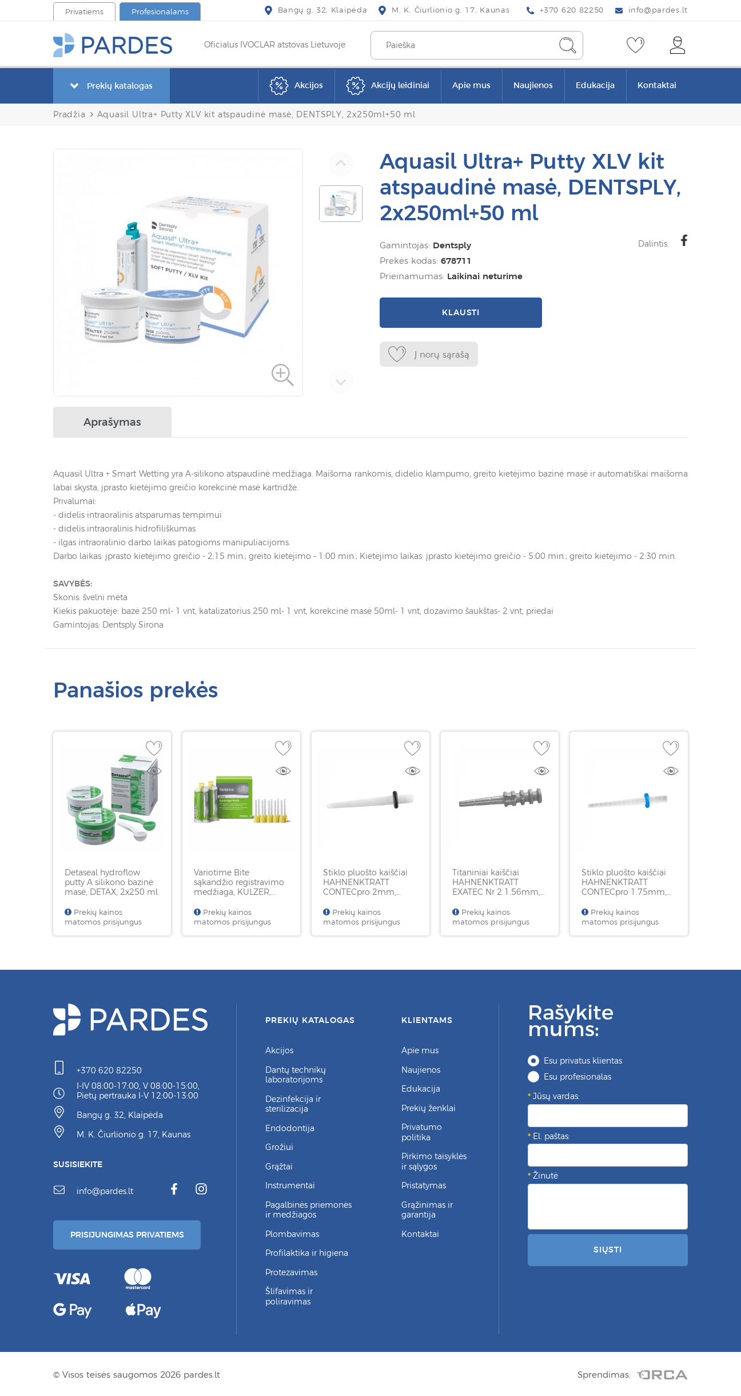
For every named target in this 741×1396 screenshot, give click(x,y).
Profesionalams (160, 11)
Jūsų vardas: (556, 1093)
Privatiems (84, 11)
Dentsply (450, 245)
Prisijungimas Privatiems (132, 1233)
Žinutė (545, 1173)
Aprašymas (112, 420)
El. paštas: (551, 1134)
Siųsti (607, 1247)
